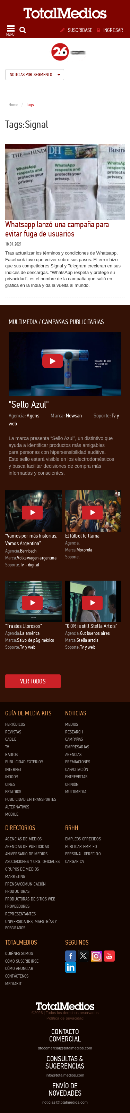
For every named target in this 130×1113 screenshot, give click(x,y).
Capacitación (76, 769)
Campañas (74, 739)
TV (7, 747)
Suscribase (76, 30)
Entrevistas (76, 777)
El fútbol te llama (82, 535)
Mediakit (13, 984)
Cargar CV (74, 861)
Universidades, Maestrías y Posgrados (31, 925)
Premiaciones (77, 762)
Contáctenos (16, 976)
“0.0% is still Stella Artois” (91, 626)
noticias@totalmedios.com (65, 1102)
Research (74, 732)
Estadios (13, 792)
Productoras (17, 891)
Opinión (72, 784)
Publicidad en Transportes (30, 799)
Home (14, 105)
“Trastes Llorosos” (23, 626)
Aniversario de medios (26, 854)
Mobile (11, 814)
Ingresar (110, 30)
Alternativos (17, 807)
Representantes (20, 914)
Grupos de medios (22, 869)
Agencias (73, 754)
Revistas (13, 732)
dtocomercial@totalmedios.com (65, 1048)
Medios (71, 724)
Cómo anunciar (19, 968)
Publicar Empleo (81, 846)
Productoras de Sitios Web (30, 899)
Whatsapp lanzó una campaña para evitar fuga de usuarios (57, 229)
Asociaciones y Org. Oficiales (32, 861)
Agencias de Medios (23, 839)
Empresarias (77, 747)
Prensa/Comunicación (25, 884)
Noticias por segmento (35, 74)
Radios (11, 754)
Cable (10, 739)
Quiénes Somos (19, 953)
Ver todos (33, 681)
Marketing (15, 876)
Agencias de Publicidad (27, 846)
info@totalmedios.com (65, 1075)
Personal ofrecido (83, 854)
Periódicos (15, 724)
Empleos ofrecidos (83, 839)
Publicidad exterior (24, 762)
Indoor (11, 777)
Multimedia (75, 792)
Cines (10, 784)
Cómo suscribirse (21, 961)
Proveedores (17, 906)
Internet (13, 769)
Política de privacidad (65, 1018)
